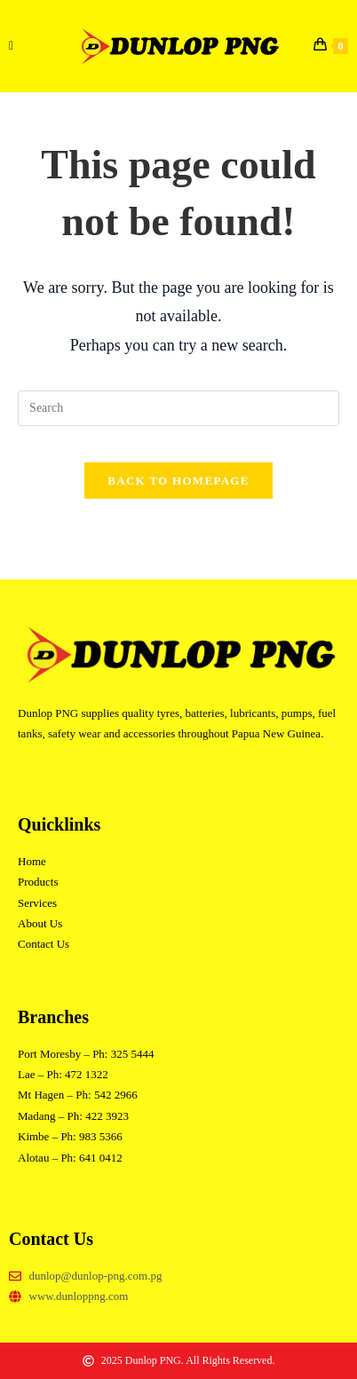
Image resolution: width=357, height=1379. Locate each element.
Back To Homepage (178, 480)
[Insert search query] (178, 408)
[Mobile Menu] (11, 45)
